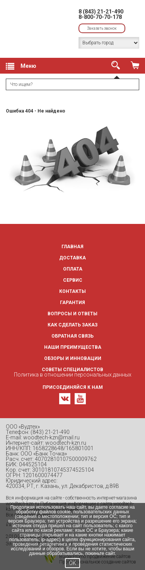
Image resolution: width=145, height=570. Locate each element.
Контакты (72, 291)
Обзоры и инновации (72, 358)
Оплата (72, 269)
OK (72, 563)
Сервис (72, 280)
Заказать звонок (102, 28)
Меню (21, 66)
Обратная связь (72, 336)
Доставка (72, 258)
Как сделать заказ (72, 325)
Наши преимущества (72, 347)
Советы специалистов (72, 369)
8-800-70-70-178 (100, 17)
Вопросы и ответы (72, 313)
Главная (72, 246)
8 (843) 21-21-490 (100, 11)
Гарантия (72, 302)
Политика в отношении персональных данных (72, 375)
